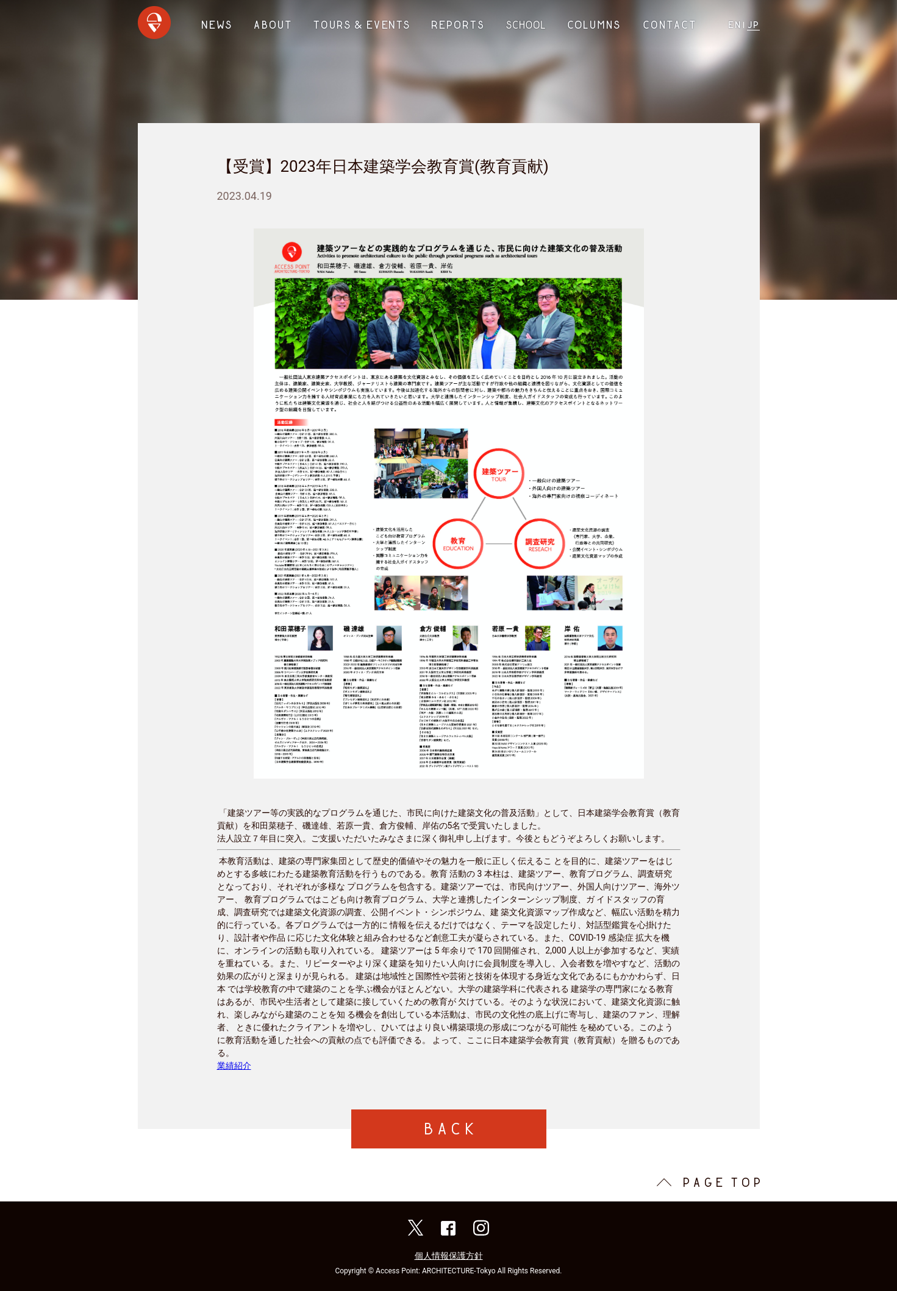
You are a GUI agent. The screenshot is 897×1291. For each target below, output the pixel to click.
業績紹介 (234, 1065)
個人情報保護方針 (449, 1256)
